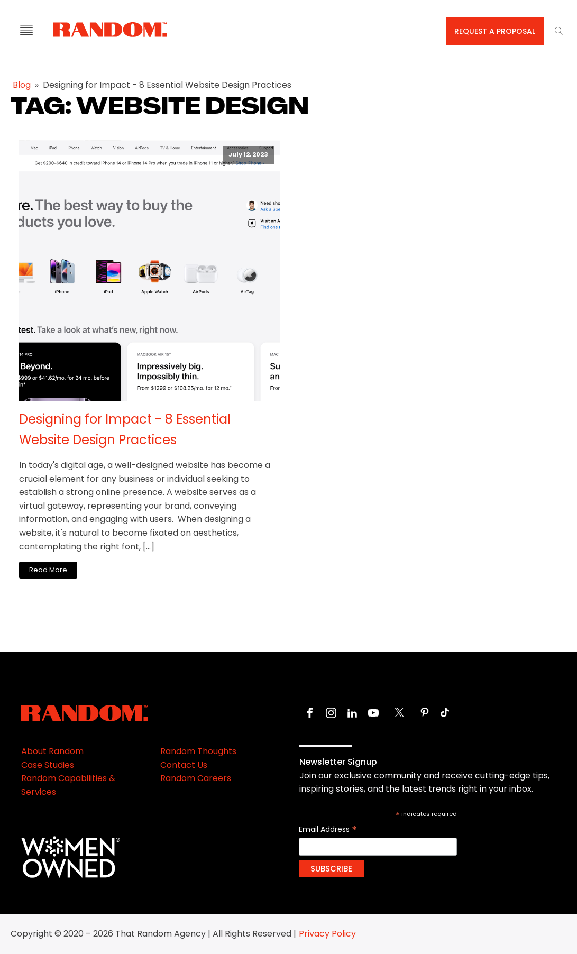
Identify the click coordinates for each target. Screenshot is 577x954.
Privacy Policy (327, 934)
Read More (48, 569)
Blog (22, 85)
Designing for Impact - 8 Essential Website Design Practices (125, 429)
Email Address (328, 829)
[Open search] (559, 31)
